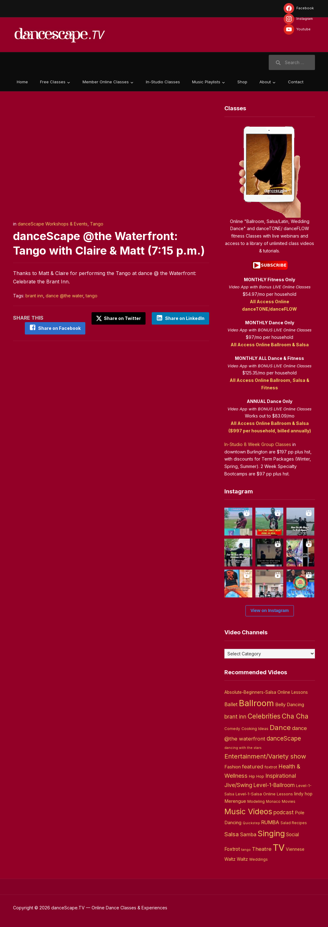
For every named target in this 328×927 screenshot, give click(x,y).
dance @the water (64, 295)
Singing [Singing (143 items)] (271, 833)
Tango (96, 223)
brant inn (34, 295)
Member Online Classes (106, 81)
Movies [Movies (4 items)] (288, 801)
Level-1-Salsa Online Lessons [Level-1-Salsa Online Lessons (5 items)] (264, 793)
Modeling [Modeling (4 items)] (256, 801)
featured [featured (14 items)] (252, 766)
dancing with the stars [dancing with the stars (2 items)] (243, 748)
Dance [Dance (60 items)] (280, 728)
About (265, 81)
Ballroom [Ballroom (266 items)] (256, 703)
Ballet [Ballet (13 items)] (231, 704)
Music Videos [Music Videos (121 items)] (248, 811)
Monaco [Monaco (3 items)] (273, 801)
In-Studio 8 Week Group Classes (257, 444)
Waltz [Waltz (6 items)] (242, 859)
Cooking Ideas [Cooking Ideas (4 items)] (254, 728)
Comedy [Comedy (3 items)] (232, 729)
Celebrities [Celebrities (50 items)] (264, 716)
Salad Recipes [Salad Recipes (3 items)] (294, 823)
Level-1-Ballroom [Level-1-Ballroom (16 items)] (274, 785)
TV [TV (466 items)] (279, 847)
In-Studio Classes (163, 81)
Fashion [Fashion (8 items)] (232, 767)
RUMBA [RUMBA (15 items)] (270, 822)
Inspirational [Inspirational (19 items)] (280, 775)
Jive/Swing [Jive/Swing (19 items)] (238, 785)
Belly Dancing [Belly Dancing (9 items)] (289, 704)
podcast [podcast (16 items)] (283, 812)
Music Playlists (206, 81)
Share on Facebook (59, 328)
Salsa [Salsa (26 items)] (231, 834)
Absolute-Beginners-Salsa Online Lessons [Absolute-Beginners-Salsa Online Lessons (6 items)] (266, 692)
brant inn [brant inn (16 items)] (235, 716)
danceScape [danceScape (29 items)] (284, 738)
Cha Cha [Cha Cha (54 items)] (295, 716)
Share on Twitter (118, 318)
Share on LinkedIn (184, 318)
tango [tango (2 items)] (246, 850)
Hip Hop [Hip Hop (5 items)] (256, 776)
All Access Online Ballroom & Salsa (270, 344)
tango (91, 295)
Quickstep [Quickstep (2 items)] (251, 823)
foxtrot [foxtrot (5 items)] (270, 766)
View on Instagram (269, 610)
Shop (242, 81)
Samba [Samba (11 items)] (248, 834)
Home (22, 81)
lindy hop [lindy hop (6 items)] (303, 793)
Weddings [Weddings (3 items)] (258, 859)
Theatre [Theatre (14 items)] (262, 849)
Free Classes (52, 81)
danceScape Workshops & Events (53, 223)
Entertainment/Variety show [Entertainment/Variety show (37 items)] (265, 756)
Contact (295, 81)
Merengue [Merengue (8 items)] (235, 801)
